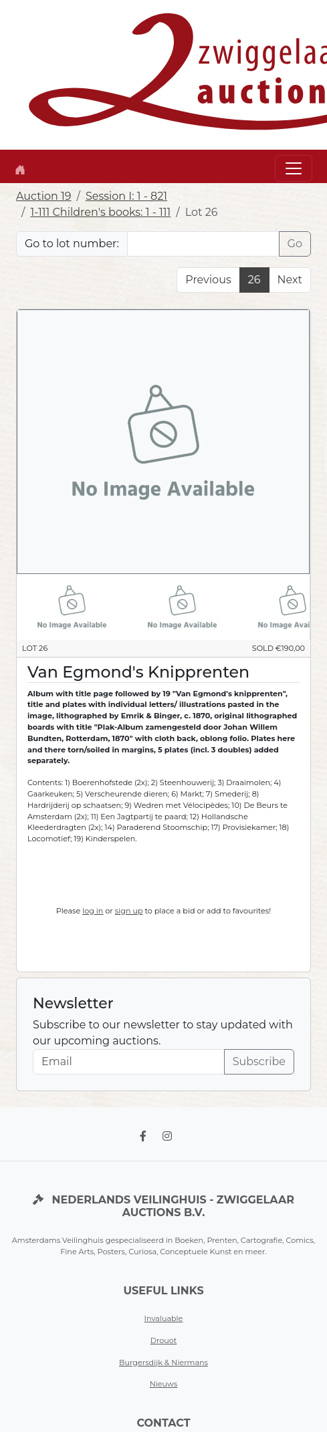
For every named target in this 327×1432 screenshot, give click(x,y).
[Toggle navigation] (293, 168)
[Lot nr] (203, 244)
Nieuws (164, 1384)
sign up (129, 910)
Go (295, 243)
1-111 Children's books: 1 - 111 (100, 212)
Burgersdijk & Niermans (163, 1362)
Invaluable (163, 1318)
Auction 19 (44, 196)
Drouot (163, 1340)
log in (92, 910)
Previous (208, 279)
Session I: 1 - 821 (126, 196)
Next (290, 279)
